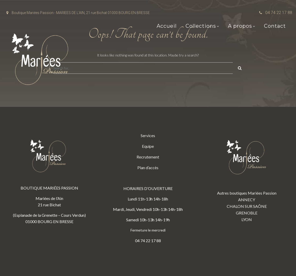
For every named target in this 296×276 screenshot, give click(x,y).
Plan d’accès (147, 167)
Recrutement (148, 156)
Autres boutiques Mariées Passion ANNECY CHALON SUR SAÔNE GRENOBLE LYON (246, 177)
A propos (240, 26)
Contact (275, 26)
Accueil (167, 26)
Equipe (148, 146)
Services (148, 135)
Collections (201, 26)
